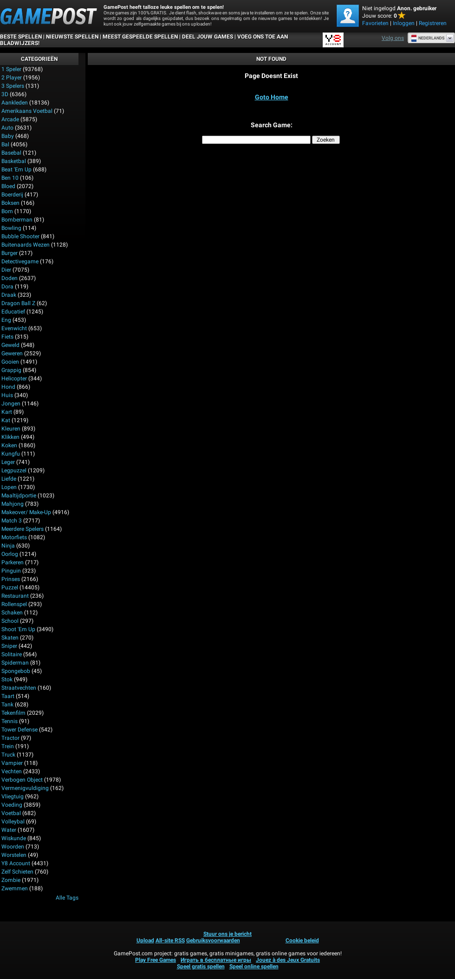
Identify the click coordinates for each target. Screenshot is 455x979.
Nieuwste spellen (72, 36)
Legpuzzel (13, 470)
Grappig (11, 370)
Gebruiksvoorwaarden (213, 940)
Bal (5, 144)
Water (8, 830)
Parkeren (12, 562)
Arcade (10, 119)
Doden (9, 278)
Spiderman (15, 662)
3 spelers (12, 86)
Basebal (11, 153)
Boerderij (12, 194)
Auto (7, 127)
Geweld (10, 345)
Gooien (10, 362)
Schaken (12, 612)
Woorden (12, 846)
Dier (6, 270)
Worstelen (13, 855)
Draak (8, 295)
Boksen (10, 203)
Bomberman (16, 219)
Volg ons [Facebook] (393, 38)
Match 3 (11, 520)
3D (4, 94)
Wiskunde (13, 838)
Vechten (11, 771)
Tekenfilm (13, 713)
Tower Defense (19, 729)
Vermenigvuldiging (25, 788)
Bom (7, 211)
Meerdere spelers (22, 529)
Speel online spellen (254, 966)
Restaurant (15, 596)
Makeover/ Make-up (26, 512)
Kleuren (10, 428)
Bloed (8, 186)
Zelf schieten (17, 871)
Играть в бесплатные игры (216, 960)
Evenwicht (14, 328)
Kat (5, 420)
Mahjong (12, 504)
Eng (6, 320)
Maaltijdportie (18, 495)
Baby (7, 136)
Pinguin (11, 571)
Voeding (11, 805)
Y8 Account (15, 863)
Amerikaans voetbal (26, 111)
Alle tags (67, 897)
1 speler (11, 69)
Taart (7, 696)
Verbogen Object (22, 780)
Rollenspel (14, 604)
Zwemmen (14, 888)
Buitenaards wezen (25, 244)
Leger (8, 462)
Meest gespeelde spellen (140, 36)
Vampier (12, 763)
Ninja (8, 545)
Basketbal (13, 161)
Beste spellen (21, 36)
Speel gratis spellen (201, 966)
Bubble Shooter (20, 236)
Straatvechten (18, 688)
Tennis (9, 721)
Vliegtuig (12, 796)
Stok (7, 679)
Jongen (10, 403)
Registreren (433, 23)
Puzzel (9, 587)
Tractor (10, 738)
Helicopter (14, 378)
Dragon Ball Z (18, 303)
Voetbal (11, 813)
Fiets (7, 336)
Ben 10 (10, 178)
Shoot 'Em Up (18, 629)
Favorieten (375, 23)
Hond (8, 387)
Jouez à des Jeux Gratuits (288, 960)
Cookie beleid (302, 940)
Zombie (10, 880)
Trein (7, 746)
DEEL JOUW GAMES (207, 36)
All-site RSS (170, 940)
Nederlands (428, 38)
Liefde (8, 479)
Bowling (11, 228)
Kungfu (10, 453)
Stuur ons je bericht (227, 934)
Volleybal (13, 821)
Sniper (9, 646)
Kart (6, 412)
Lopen (9, 487)
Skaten (10, 637)
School (10, 621)
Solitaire (11, 654)
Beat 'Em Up (16, 169)
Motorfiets (14, 537)
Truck (8, 754)
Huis (7, 395)
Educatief (13, 311)
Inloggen (404, 23)
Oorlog (9, 554)
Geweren (12, 353)
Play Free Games (155, 960)
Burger (9, 253)
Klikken (10, 437)
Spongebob (15, 671)
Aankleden (14, 102)
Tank (7, 704)
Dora (7, 286)
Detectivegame (20, 261)
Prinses (10, 579)
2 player (11, 77)
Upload (145, 940)
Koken (9, 445)
